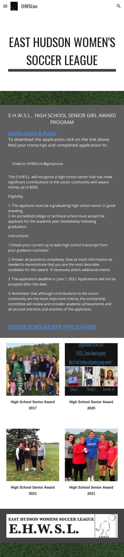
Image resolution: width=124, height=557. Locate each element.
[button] (5, 6)
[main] (61, 51)
